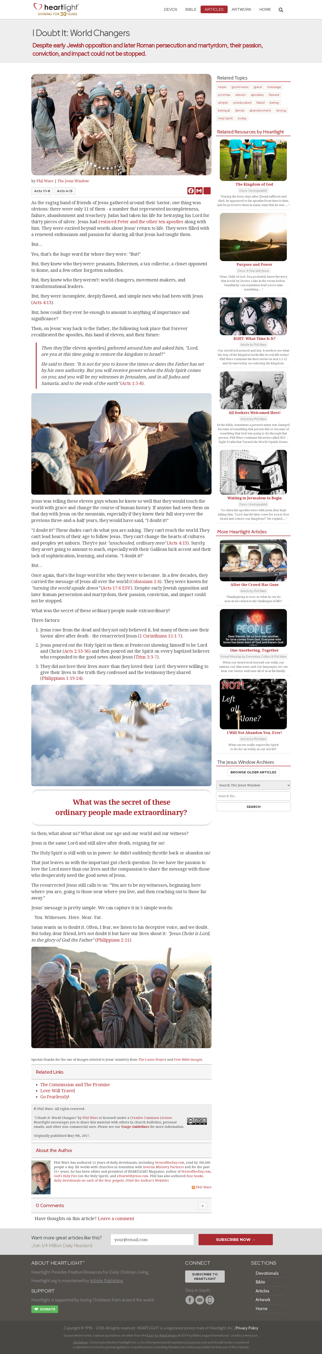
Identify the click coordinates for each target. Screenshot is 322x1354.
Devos (170, 9)
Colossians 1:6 (145, 581)
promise (224, 95)
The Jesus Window (73, 181)
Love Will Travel (57, 1090)
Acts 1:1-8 (42, 191)
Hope (222, 87)
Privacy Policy (247, 1328)
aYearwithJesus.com (132, 1176)
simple (223, 102)
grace (258, 87)
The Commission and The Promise (75, 1084)
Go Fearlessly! (54, 1096)
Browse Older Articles (253, 772)
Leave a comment (116, 1218)
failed (260, 102)
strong (281, 110)
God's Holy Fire (65, 1176)
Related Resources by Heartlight (250, 132)
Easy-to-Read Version (162, 1335)
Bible (191, 9)
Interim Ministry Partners (163, 1167)
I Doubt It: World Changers (55, 1118)
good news (239, 87)
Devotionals (267, 1273)
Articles (214, 9)
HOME (265, 9)
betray (274, 102)
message (274, 87)
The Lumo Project (152, 1060)
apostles (257, 95)
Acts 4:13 (64, 191)
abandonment (260, 110)
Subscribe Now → (236, 1239)
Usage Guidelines (135, 1127)
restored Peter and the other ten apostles (140, 221)
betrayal (224, 110)
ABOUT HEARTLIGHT (58, 1263)
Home (261, 1308)
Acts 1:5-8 (132, 383)
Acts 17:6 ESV (116, 588)
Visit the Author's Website (147, 1180)
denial (239, 110)
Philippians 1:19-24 (61, 678)
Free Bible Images (188, 1060)
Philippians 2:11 (113, 940)
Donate (44, 1310)
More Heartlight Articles (242, 531)
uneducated (242, 102)
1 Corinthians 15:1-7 (160, 636)
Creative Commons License (151, 1118)
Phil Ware (44, 181)
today (242, 118)
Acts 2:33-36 (76, 651)
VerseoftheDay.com (169, 1162)
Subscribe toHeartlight (205, 1276)
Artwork (241, 9)
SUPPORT (43, 1291)
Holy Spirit (225, 118)
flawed (274, 95)
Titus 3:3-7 (146, 657)
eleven (240, 95)
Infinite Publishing (106, 1280)
